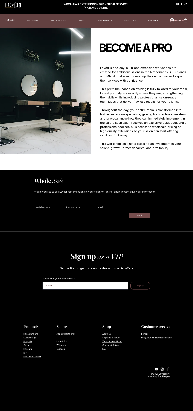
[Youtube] (156, 369)
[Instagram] (177, 4)
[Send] (139, 215)
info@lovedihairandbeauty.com (156, 337)
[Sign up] (140, 286)
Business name (73, 207)
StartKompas (164, 376)
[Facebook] (181, 4)
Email (100, 207)
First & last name (42, 207)
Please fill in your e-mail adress (58, 279)
